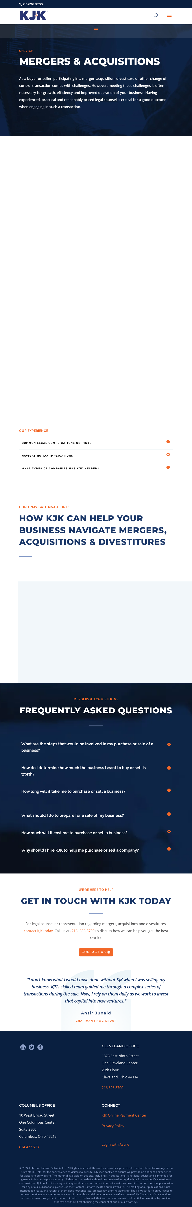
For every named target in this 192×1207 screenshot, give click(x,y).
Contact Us (94, 952)
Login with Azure (115, 1144)
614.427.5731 (30, 1147)
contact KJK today (38, 930)
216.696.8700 (112, 1087)
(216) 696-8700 (82, 930)
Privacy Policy (113, 1125)
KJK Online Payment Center (124, 1115)
